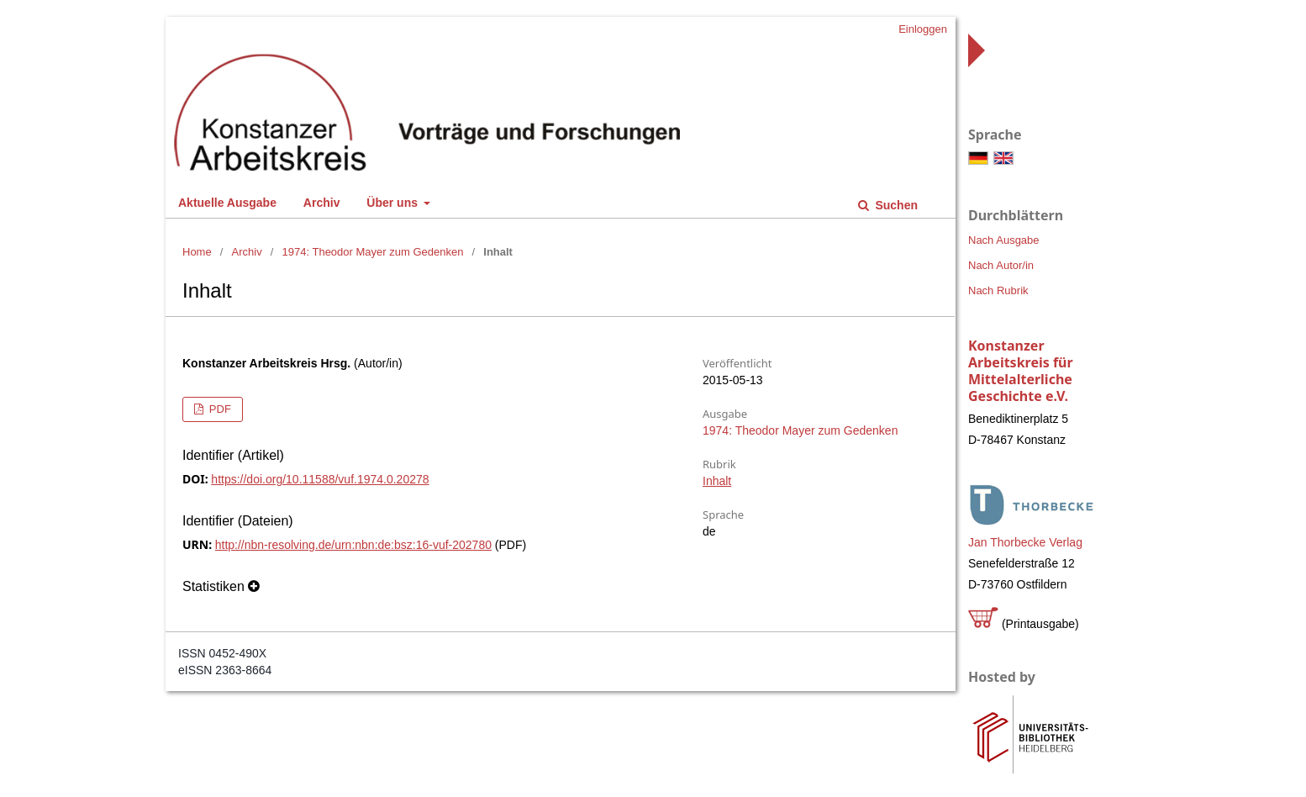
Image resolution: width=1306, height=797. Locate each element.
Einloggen (922, 29)
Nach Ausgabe (1004, 240)
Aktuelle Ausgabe (227, 202)
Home (197, 251)
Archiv (321, 202)
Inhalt (717, 481)
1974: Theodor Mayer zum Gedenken (373, 251)
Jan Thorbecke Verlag (1025, 542)
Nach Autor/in (1001, 265)
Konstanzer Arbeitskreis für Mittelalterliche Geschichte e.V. (1020, 370)
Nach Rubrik (998, 290)
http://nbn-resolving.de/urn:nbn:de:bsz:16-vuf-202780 (353, 545)
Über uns (393, 202)
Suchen (895, 205)
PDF (218, 409)
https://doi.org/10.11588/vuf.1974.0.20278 (320, 479)
